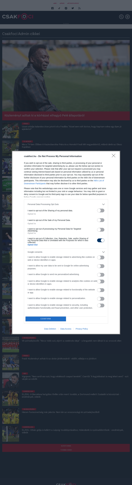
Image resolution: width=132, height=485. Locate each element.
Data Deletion (50, 329)
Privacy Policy (82, 329)
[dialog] (66, 242)
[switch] (100, 210)
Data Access (65, 329)
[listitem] (66, 204)
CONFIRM (45, 319)
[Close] (114, 156)
